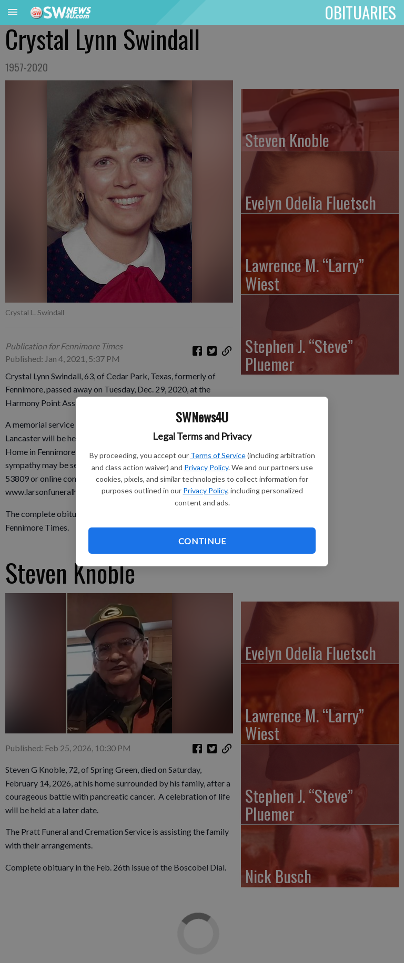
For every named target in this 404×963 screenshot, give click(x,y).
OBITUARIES (360, 12)
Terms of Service (218, 455)
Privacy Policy (206, 467)
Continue (202, 541)
